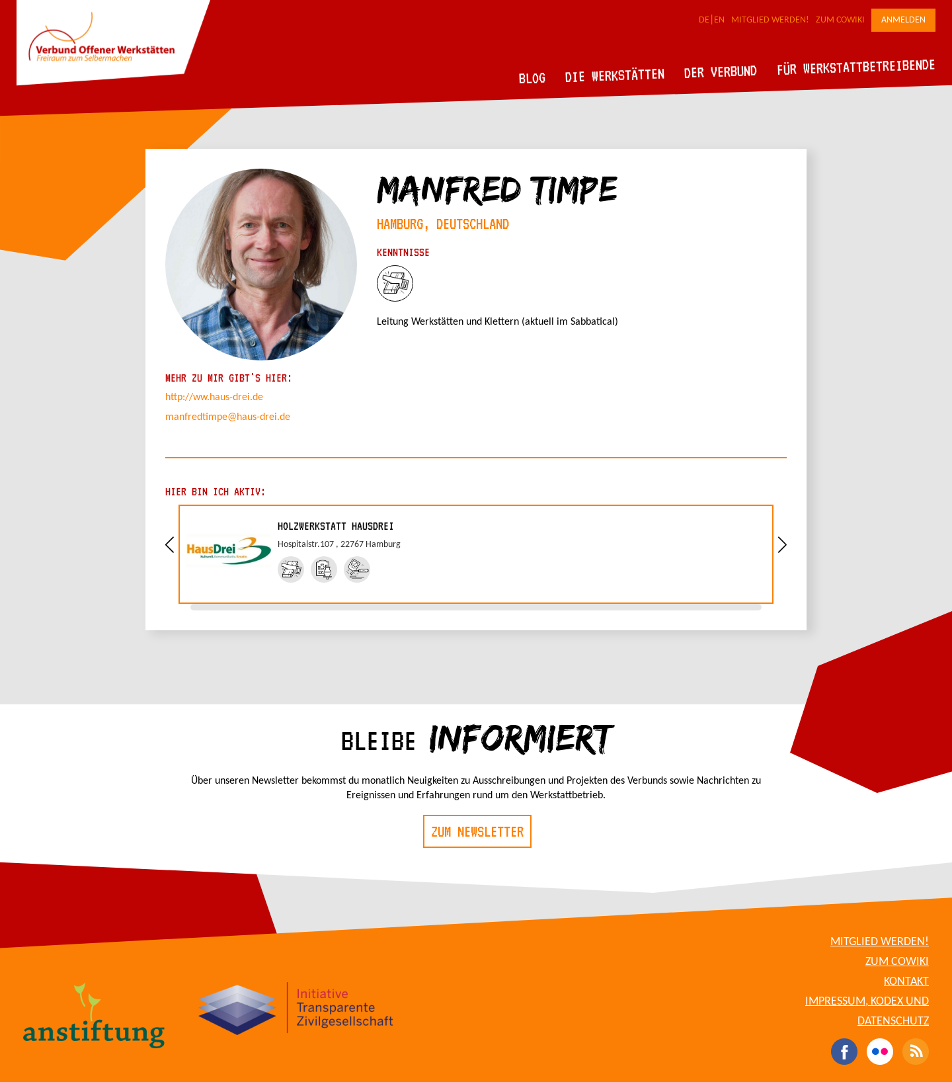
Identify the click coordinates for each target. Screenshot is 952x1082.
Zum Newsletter (477, 831)
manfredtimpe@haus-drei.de (227, 417)
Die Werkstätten (615, 75)
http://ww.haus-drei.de (214, 397)
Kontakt (906, 982)
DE (704, 20)
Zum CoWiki (840, 20)
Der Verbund (721, 71)
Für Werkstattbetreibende (855, 66)
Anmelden (903, 20)
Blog (532, 78)
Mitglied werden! (770, 20)
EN (719, 20)
